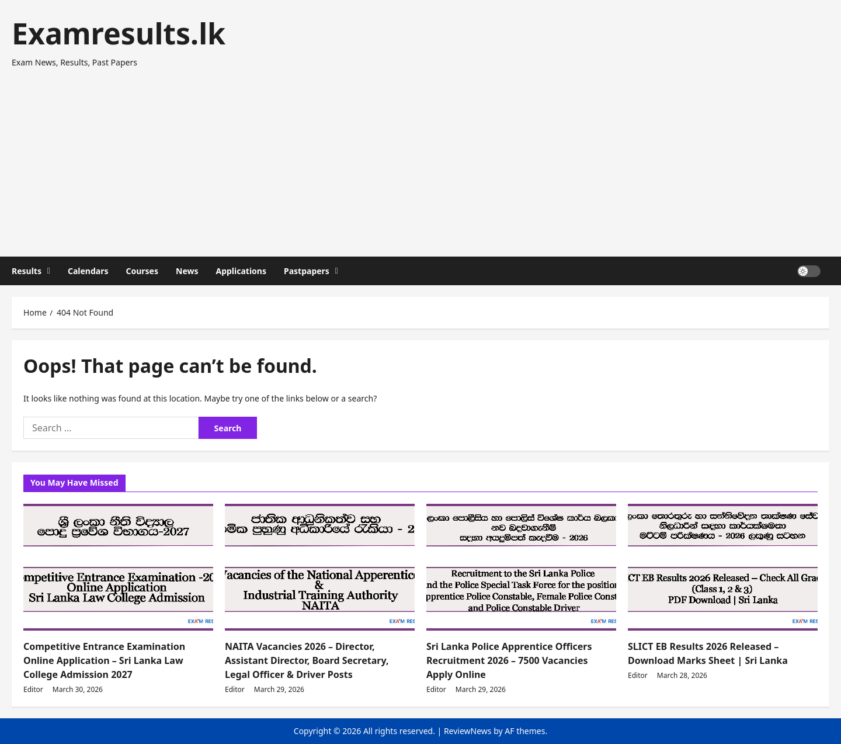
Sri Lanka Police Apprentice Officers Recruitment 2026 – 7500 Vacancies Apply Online (509, 660)
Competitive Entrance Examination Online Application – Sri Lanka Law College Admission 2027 (104, 660)
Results (26, 270)
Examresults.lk (118, 33)
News (187, 270)
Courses (142, 270)
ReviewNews (468, 730)
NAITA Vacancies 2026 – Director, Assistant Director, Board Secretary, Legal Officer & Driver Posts (306, 660)
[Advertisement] (417, 157)
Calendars (88, 270)
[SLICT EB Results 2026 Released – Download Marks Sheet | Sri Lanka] (723, 567)
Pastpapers (306, 270)
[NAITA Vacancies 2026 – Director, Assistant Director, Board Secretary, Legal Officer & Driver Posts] (320, 567)
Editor (33, 689)
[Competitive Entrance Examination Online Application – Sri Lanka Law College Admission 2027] (118, 567)
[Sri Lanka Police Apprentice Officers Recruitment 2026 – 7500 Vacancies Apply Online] (521, 567)
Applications (241, 270)
